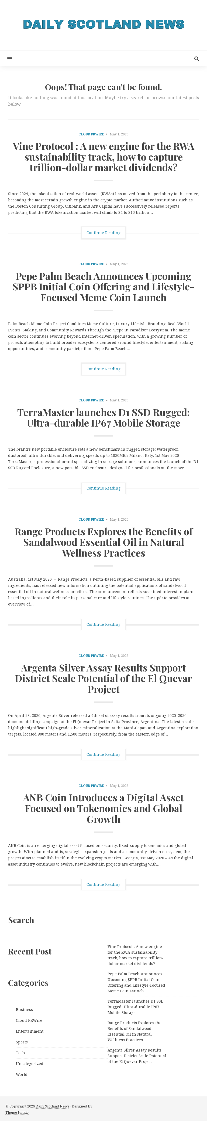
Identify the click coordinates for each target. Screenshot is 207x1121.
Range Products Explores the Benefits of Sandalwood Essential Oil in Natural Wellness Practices (104, 542)
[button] (6, 58)
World (21, 1074)
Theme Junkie (17, 1112)
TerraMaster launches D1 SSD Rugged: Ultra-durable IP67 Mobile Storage (103, 417)
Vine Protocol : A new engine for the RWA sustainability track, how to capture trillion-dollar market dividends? (103, 156)
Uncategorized (29, 1064)
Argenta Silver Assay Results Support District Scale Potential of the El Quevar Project (103, 678)
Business (24, 1009)
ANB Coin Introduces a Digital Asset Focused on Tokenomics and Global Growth (103, 808)
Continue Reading (103, 233)
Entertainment (29, 1031)
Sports (22, 1042)
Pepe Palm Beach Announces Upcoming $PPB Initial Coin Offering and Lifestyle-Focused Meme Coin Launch (103, 286)
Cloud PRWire (91, 134)
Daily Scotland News (52, 1106)
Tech (20, 1053)
